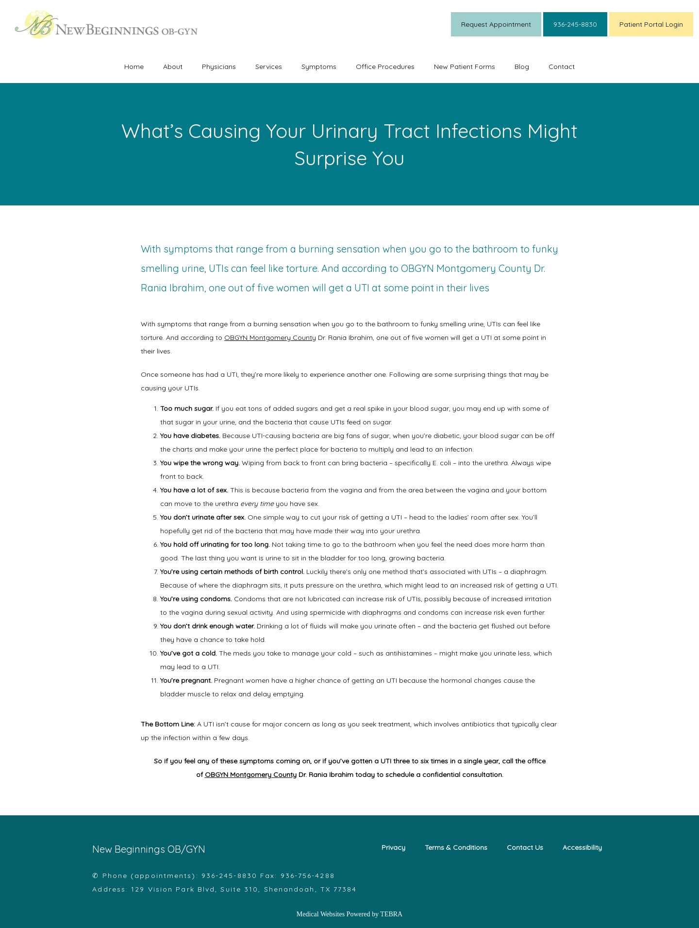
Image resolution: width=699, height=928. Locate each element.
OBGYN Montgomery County (270, 337)
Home (134, 66)
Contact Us (525, 847)
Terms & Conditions (456, 847)
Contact (562, 66)
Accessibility (582, 847)
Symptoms (318, 66)
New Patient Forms (464, 66)
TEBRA (391, 914)
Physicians (219, 66)
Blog (522, 66)
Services (268, 66)
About (173, 66)
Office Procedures (385, 66)
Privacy (393, 847)
